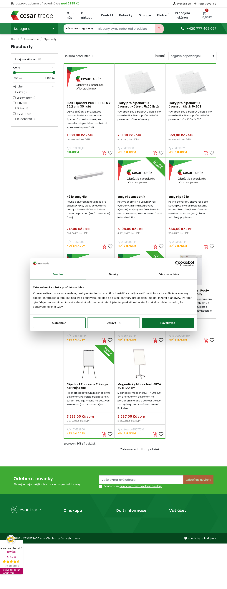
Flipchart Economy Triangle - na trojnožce (89, 387)
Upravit (114, 322)
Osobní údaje (178, 521)
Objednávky (178, 533)
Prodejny (122, 527)
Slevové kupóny (180, 551)
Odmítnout (59, 322)
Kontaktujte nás (75, 533)
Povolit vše (167, 322)
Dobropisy (176, 539)
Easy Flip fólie (178, 197)
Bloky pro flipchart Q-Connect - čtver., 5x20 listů (138, 105)
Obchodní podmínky (79, 527)
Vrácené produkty (182, 527)
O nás (120, 521)
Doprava (70, 521)
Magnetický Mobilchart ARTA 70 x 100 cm (139, 387)
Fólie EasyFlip (77, 197)
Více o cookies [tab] (169, 274)
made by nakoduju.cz (200, 584)
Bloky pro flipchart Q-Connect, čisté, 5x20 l (184, 105)
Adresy (174, 545)
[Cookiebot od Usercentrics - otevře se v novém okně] (178, 263)
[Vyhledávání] (125, 28)
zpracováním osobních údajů (141, 488)
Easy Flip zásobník (131, 197)
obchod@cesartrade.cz (33, 559)
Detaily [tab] (113, 274)
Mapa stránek (74, 539)
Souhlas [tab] (57, 274)
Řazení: (160, 56)
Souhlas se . (133, 488)
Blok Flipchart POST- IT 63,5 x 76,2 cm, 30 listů (88, 105)
